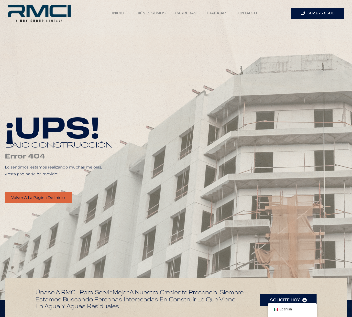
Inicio (118, 13)
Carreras (185, 13)
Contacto (246, 13)
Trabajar (216, 13)
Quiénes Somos (149, 13)
